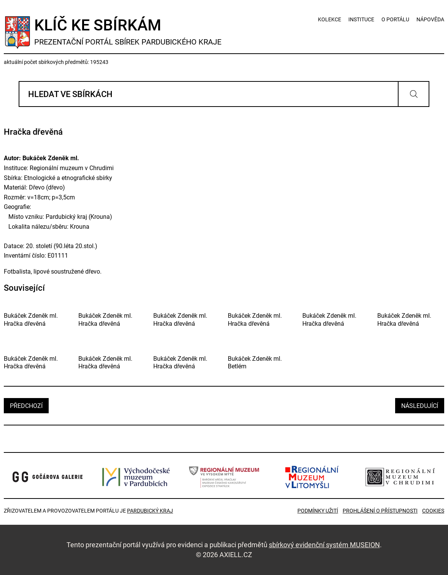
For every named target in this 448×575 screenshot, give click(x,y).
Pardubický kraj (150, 511)
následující (419, 405)
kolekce (329, 19)
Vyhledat (413, 94)
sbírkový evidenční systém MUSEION (324, 545)
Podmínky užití (317, 511)
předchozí (26, 405)
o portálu (395, 19)
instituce (361, 19)
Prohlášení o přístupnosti (380, 511)
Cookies (433, 511)
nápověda (430, 19)
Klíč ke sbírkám (127, 31)
